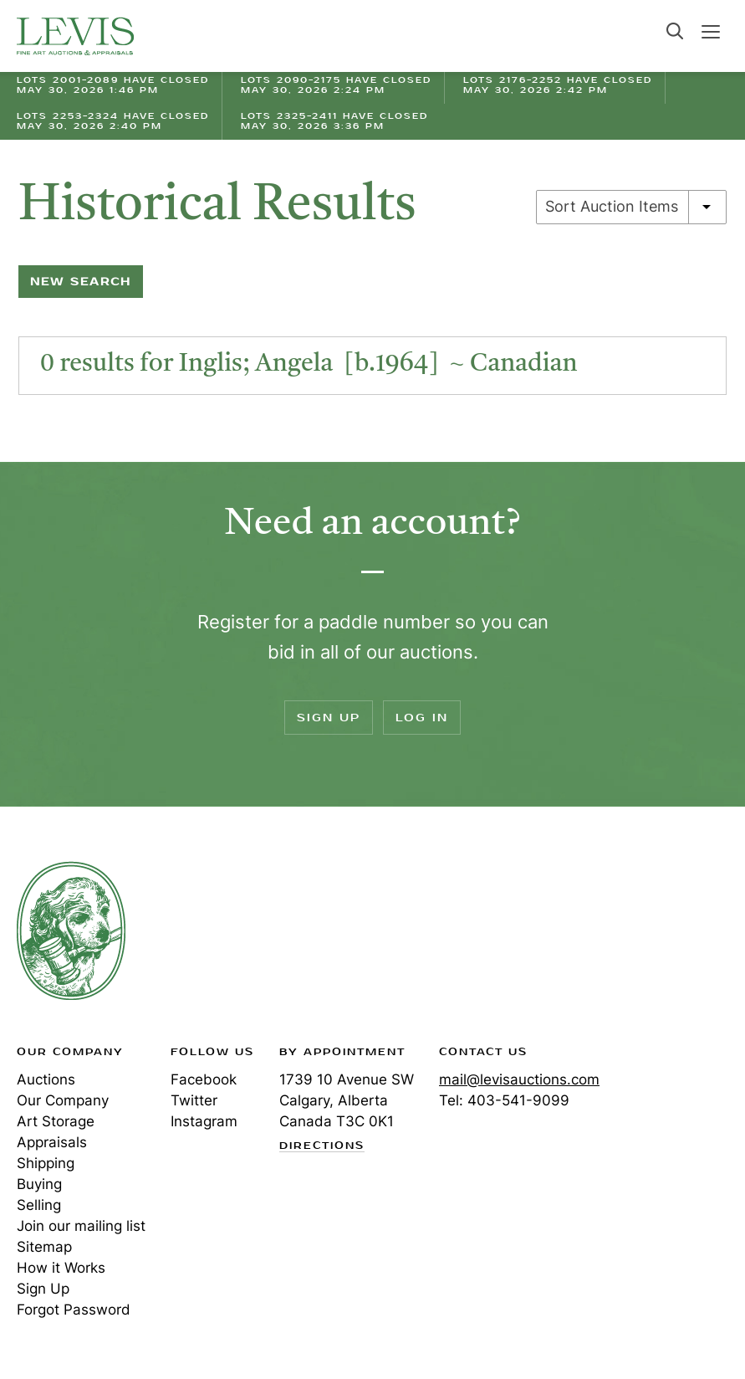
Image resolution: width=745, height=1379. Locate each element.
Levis (71, 930)
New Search (80, 281)
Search (675, 31)
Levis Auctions (75, 36)
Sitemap (44, 1246)
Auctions (46, 1079)
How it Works (61, 1267)
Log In (421, 717)
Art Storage (55, 1121)
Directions (322, 1146)
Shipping (45, 1163)
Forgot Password (73, 1309)
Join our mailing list (81, 1226)
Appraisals (52, 1142)
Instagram (204, 1121)
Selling (39, 1205)
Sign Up (328, 717)
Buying (39, 1184)
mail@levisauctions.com (519, 1079)
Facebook (204, 1079)
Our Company (63, 1100)
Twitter (194, 1100)
